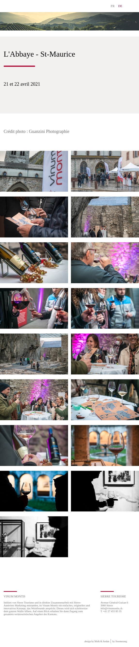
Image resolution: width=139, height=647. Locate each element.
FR (113, 6)
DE (120, 6)
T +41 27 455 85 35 (111, 611)
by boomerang (119, 641)
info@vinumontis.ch (111, 608)
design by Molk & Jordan (97, 641)
